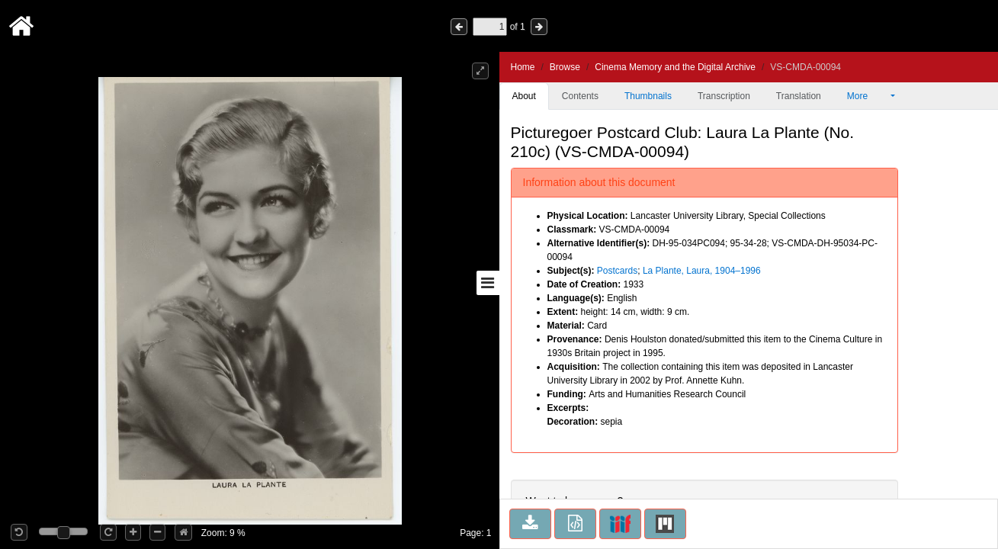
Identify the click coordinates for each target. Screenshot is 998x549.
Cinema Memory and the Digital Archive (675, 67)
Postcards (617, 270)
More (867, 96)
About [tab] (524, 96)
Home (523, 67)
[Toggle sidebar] (488, 283)
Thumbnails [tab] (648, 96)
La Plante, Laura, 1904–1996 (702, 270)
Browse (565, 67)
